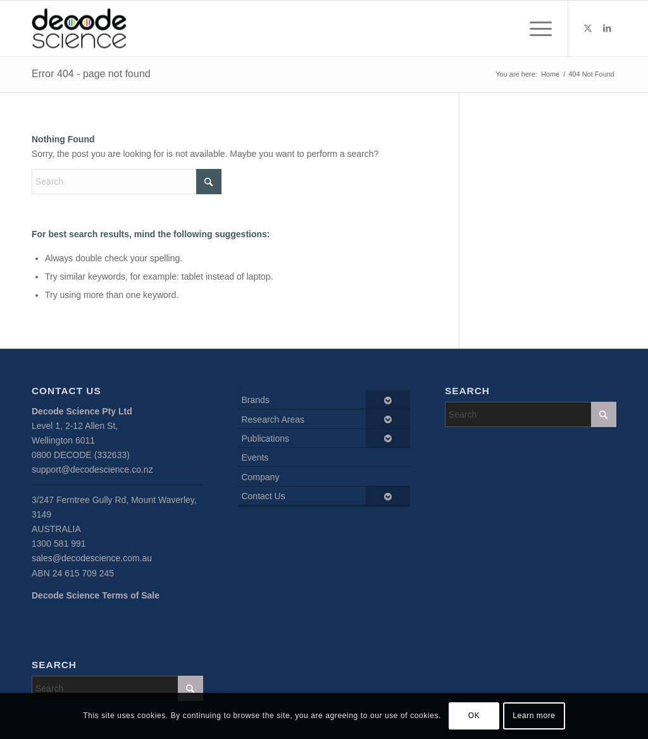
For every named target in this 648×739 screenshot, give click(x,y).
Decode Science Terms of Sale (95, 595)
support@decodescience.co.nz (92, 469)
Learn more (534, 715)
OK (474, 715)
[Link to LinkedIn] (606, 27)
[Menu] (536, 28)
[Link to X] (587, 27)
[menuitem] (536, 28)
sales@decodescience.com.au (92, 558)
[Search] (126, 181)
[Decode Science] (79, 28)
